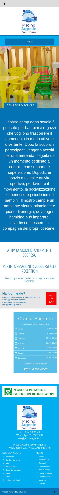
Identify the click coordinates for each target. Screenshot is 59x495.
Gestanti (42, 463)
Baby (8, 463)
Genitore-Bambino (13, 460)
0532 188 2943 (51, 298)
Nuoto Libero (44, 460)
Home (41, 456)
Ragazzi (9, 473)
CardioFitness (44, 466)
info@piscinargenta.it (11, 305)
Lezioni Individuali (13, 480)
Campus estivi (44, 476)
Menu (29, 41)
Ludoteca (42, 480)
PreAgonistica (11, 467)
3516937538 (36, 435)
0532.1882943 (32, 432)
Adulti (8, 477)
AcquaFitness (44, 470)
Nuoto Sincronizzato (14, 470)
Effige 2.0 (22, 492)
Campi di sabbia (45, 473)
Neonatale (10, 456)
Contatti (42, 483)
